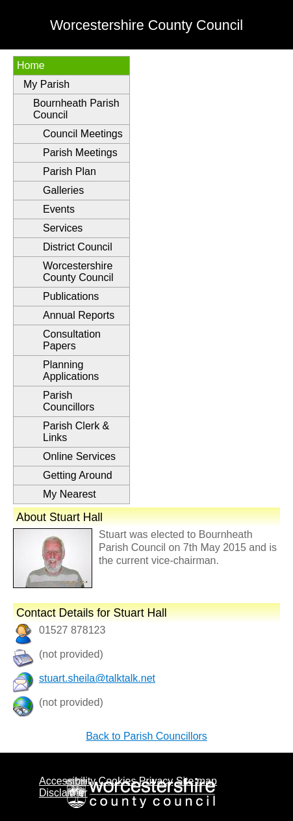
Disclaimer (63, 792)
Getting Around (77, 475)
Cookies (117, 781)
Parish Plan (69, 171)
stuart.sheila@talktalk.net (97, 678)
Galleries (63, 190)
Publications (71, 296)
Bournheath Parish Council (76, 109)
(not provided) (71, 702)
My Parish (46, 84)
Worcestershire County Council (78, 271)
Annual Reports (78, 315)
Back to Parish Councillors (146, 736)
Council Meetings (83, 133)
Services (63, 228)
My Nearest (69, 494)
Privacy (156, 781)
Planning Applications (71, 370)
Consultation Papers (72, 340)
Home (31, 65)
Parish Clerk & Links (76, 431)
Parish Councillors (68, 401)
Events (59, 209)
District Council (77, 246)
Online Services (79, 456)
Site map (196, 781)
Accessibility (67, 781)
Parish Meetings (80, 152)
